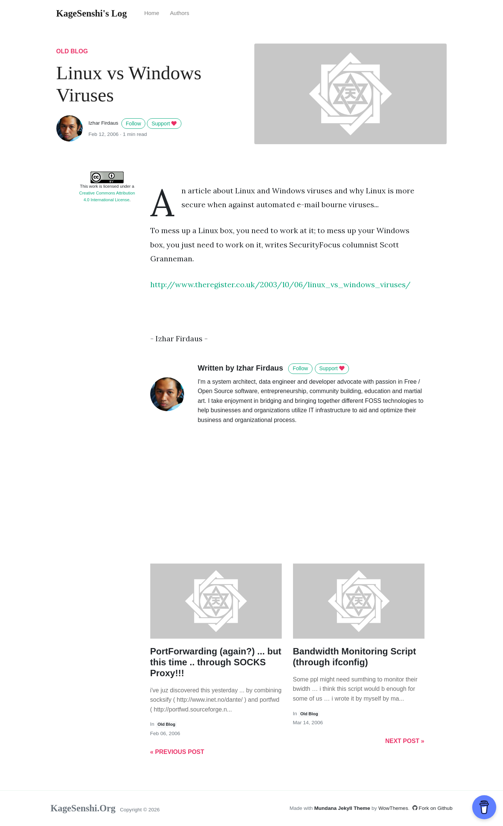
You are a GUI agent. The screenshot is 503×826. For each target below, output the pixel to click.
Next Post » (404, 741)
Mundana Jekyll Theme (343, 808)
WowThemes (393, 808)
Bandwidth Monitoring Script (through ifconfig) (354, 656)
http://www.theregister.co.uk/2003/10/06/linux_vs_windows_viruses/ (280, 284)
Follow (133, 124)
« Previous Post (177, 752)
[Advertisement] (107, 322)
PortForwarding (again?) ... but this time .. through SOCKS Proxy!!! (215, 662)
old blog (72, 51)
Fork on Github (432, 808)
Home (151, 13)
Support (164, 124)
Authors (179, 13)
